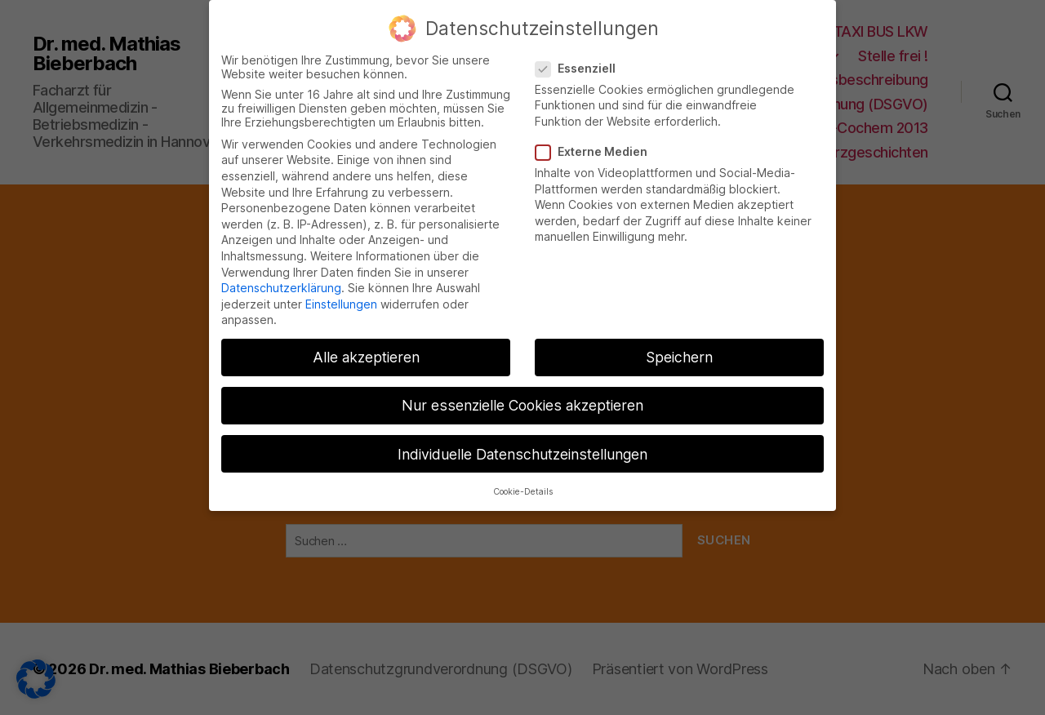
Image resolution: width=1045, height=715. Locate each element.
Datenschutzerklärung (281, 281)
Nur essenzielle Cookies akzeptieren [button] (522, 398)
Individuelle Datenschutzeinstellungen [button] (522, 446)
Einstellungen (341, 297)
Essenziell (581, 61)
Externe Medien (597, 145)
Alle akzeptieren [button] (366, 350)
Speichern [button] (679, 350)
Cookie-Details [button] (523, 485)
